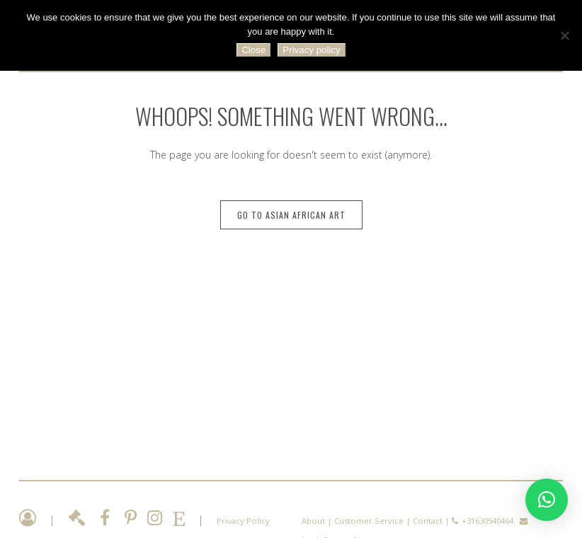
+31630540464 (487, 520)
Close (253, 50)
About (313, 520)
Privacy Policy (243, 520)
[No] (564, 35)
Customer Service (369, 520)
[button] (546, 500)
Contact (428, 520)
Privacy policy (311, 50)
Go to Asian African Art (291, 215)
